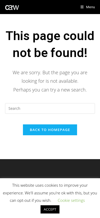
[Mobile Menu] (88, 7)
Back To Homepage (50, 129)
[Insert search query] (50, 108)
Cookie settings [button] (71, 200)
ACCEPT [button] (50, 209)
